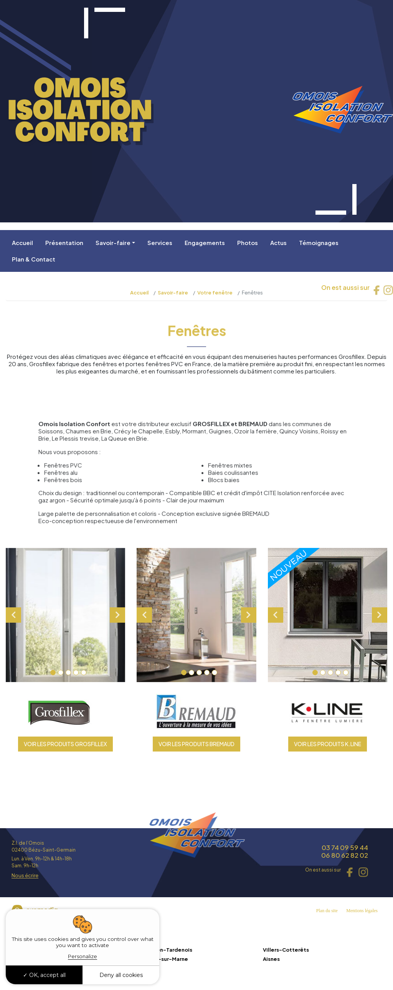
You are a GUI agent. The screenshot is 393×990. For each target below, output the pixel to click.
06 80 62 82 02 (344, 855)
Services (159, 242)
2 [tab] (60, 672)
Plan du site (327, 910)
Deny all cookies (121, 975)
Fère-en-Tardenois (167, 950)
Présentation (64, 242)
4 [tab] (76, 672)
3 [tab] (68, 672)
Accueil (22, 242)
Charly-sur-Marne (165, 959)
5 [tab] (84, 672)
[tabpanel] (65, 615)
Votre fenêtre (215, 292)
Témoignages (319, 242)
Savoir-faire (113, 242)
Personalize (82, 956)
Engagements (205, 242)
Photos (247, 242)
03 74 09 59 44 (345, 847)
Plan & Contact (33, 259)
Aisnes (271, 959)
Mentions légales (362, 910)
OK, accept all (44, 975)
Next (117, 615)
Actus (278, 242)
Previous (13, 615)
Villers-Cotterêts (286, 950)
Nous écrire (25, 875)
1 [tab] (53, 672)
